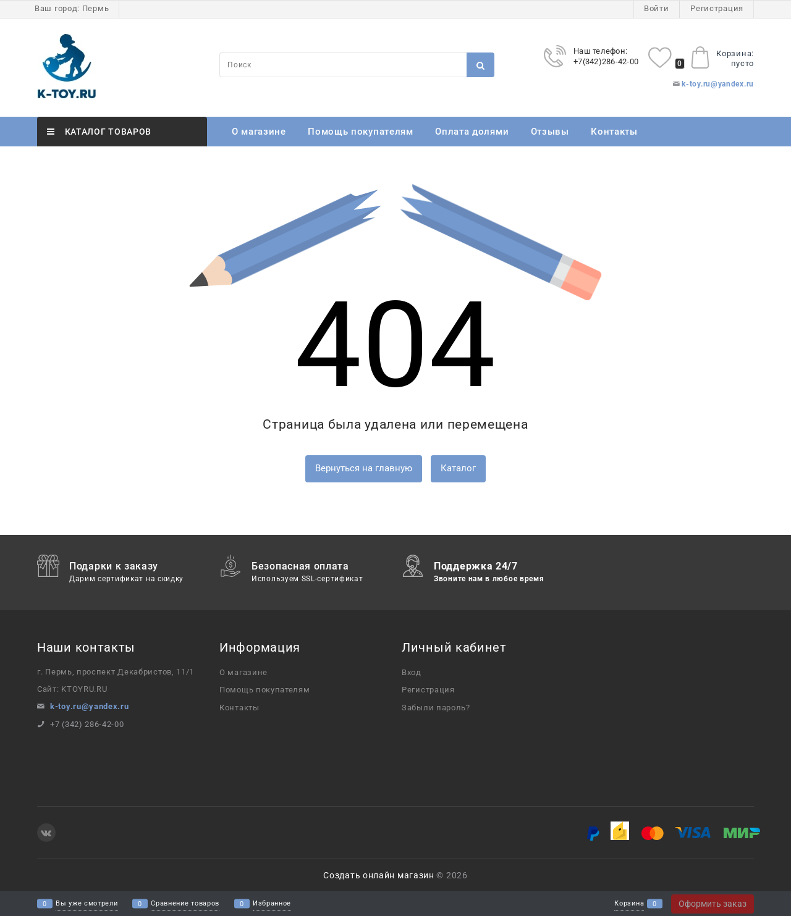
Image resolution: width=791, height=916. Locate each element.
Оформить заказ (713, 904)
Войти (656, 8)
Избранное (272, 904)
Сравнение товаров (185, 904)
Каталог (458, 468)
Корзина (629, 904)
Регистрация (716, 8)
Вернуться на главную (363, 468)
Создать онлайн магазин (378, 875)
